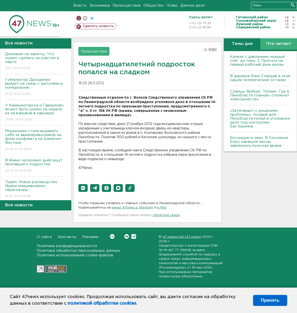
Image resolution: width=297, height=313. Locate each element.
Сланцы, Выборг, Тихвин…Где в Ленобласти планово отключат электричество (259, 95)
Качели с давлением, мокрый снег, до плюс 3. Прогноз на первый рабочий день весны (257, 60)
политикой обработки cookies (102, 303)
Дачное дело (192, 5)
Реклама (90, 237)
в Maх (162, 207)
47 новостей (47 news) (182, 237)
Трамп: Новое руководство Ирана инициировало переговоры (34, 189)
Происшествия (127, 5)
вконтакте (85, 18)
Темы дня (242, 44)
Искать (293, 5)
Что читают (278, 44)
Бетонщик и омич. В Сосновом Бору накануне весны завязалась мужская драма (259, 141)
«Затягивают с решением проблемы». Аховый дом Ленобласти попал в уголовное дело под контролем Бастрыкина (260, 118)
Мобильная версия (78, 18)
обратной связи (166, 215)
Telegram (133, 236)
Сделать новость (98, 26)
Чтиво (172, 5)
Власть (80, 5)
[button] (83, 188)
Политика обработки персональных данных (78, 250)
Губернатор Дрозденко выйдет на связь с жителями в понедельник (34, 87)
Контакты (67, 237)
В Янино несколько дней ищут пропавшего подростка (34, 166)
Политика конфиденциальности (67, 246)
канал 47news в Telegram (132, 207)
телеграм (91, 18)
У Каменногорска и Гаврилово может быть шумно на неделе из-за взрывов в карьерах (34, 113)
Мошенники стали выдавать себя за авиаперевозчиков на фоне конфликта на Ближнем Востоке (34, 140)
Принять (270, 300)
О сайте (44, 237)
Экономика (99, 5)
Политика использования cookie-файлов (75, 255)
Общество (153, 5)
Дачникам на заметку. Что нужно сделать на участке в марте (34, 61)
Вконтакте (112, 236)
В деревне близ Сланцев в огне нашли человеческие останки (260, 78)
